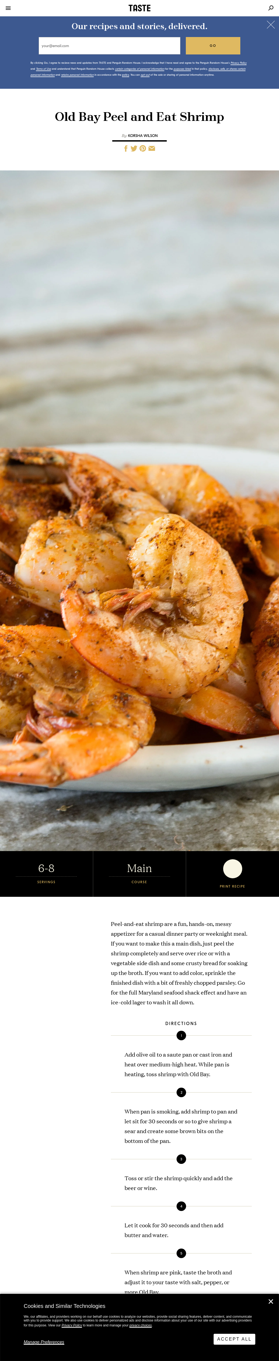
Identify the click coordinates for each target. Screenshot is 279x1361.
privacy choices (140, 1325)
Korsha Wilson (143, 135)
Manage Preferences (44, 1342)
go (213, 46)
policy (125, 75)
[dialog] (139, 1327)
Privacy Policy (72, 1325)
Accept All (234, 1339)
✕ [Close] (271, 1301)
